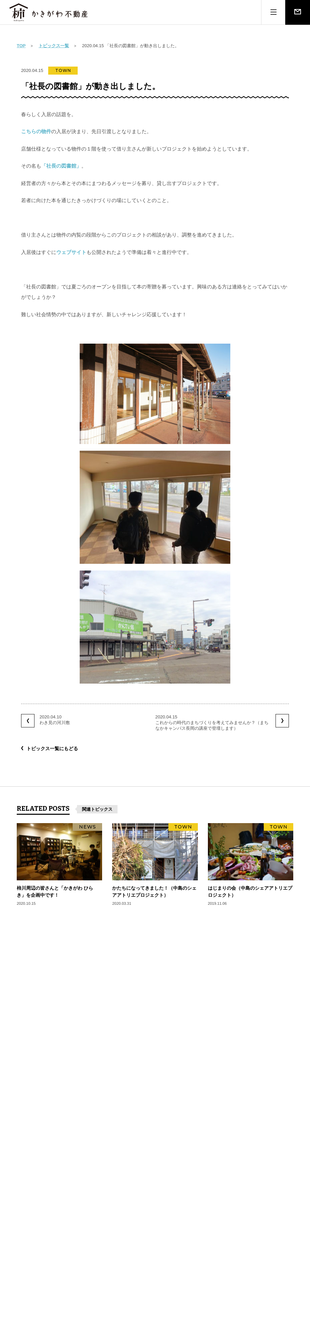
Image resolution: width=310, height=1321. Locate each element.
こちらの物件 (36, 131)
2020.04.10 (45, 720)
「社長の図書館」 (61, 166)
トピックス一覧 (53, 45)
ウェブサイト (71, 252)
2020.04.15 (222, 722)
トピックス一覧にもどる (52, 748)
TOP (21, 45)
